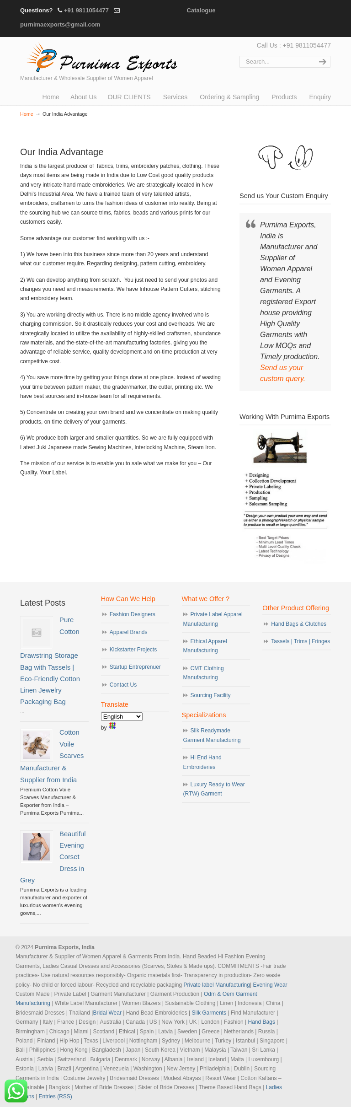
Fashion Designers (132, 614)
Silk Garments (209, 1013)
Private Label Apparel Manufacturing (213, 619)
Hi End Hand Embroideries (202, 762)
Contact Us (123, 685)
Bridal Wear (107, 1013)
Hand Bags (261, 1022)
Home (26, 114)
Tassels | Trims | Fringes (300, 641)
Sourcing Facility (211, 695)
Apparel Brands (129, 632)
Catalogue (201, 10)
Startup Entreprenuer (135, 667)
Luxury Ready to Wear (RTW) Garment (214, 789)
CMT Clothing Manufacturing (203, 673)
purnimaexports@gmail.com (60, 24)
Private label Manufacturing (217, 985)
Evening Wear (270, 985)
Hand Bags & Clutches (298, 624)
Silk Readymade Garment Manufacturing (212, 735)
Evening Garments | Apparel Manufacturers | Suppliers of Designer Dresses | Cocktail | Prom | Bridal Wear (100, 56)
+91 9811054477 (86, 10)
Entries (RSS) (55, 1096)
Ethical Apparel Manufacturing (205, 646)
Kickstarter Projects (133, 649)
